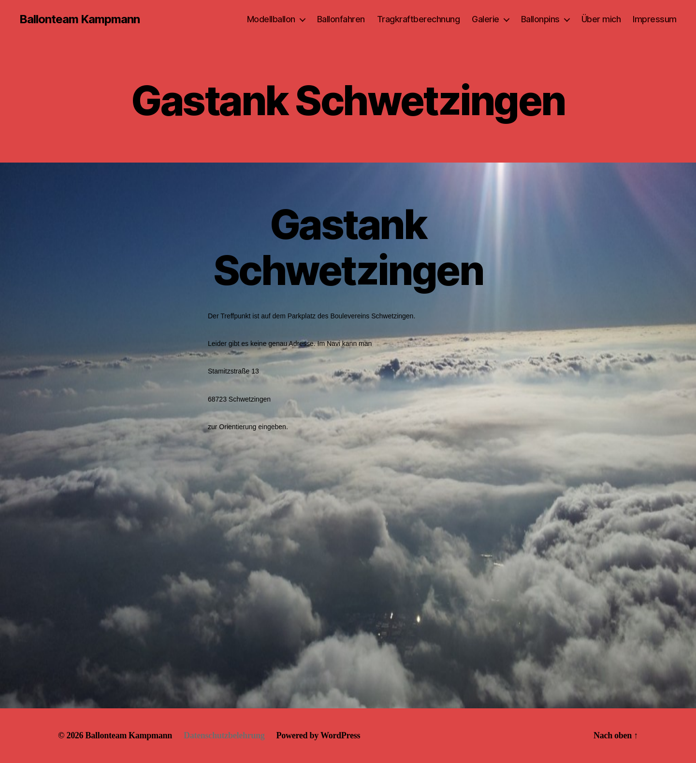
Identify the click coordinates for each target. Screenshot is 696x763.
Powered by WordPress (318, 735)
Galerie (485, 19)
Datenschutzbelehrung (224, 735)
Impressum (655, 19)
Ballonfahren (341, 19)
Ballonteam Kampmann (79, 19)
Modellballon (271, 19)
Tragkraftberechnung (418, 19)
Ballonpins (540, 19)
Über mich (601, 19)
